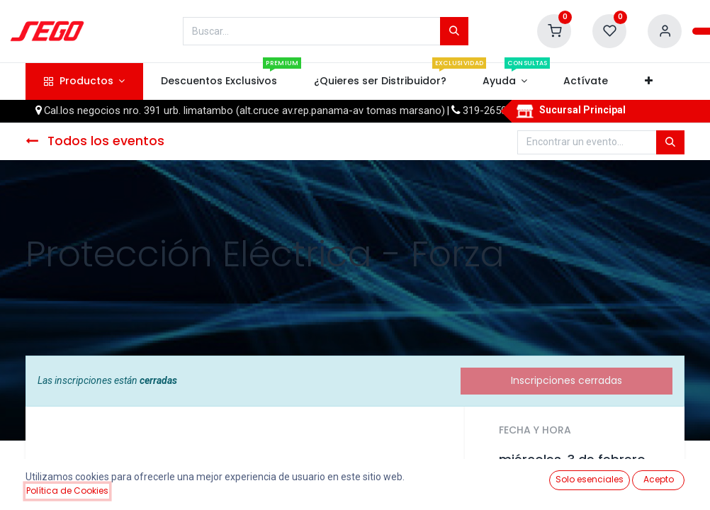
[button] (648, 81)
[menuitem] (219, 81)
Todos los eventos (95, 140)
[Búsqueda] (454, 31)
